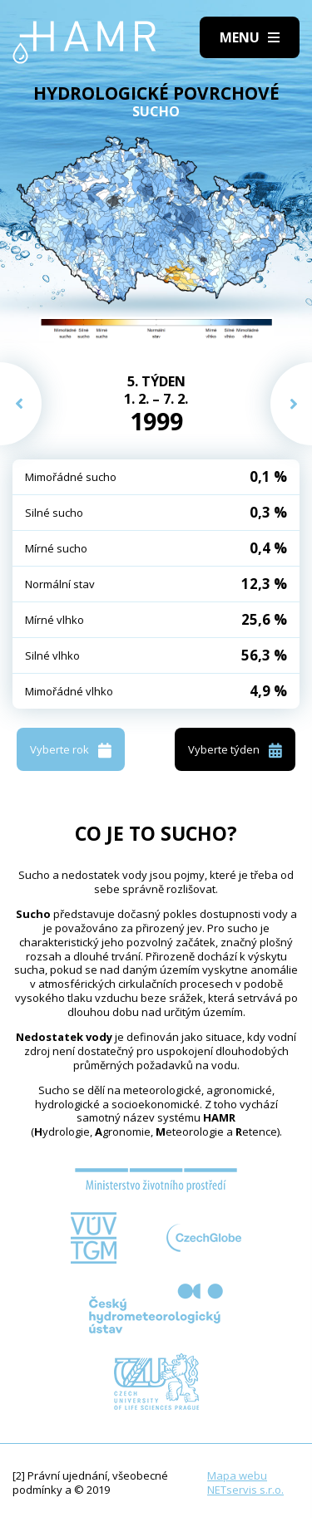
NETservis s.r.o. (245, 1489)
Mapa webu (237, 1475)
